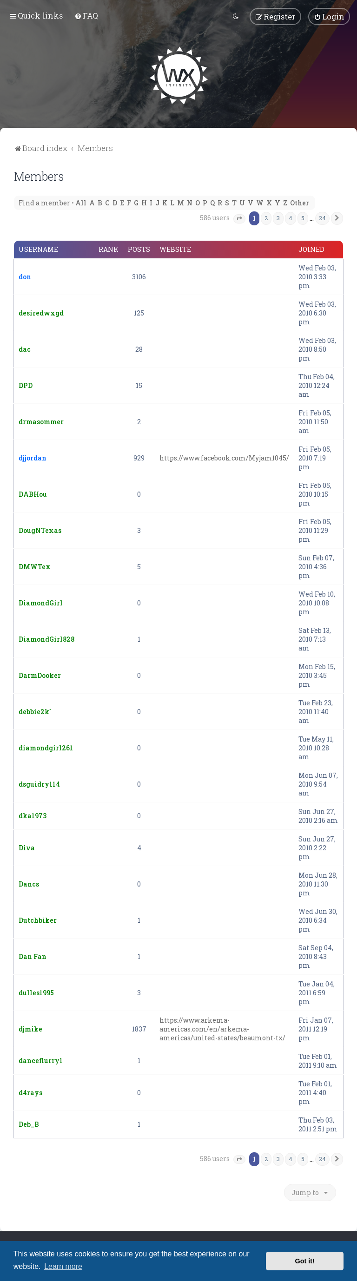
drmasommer (41, 420)
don (25, 275)
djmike (30, 1028)
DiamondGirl (41, 602)
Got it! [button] (305, 1261)
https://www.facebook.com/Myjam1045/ (224, 457)
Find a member (44, 201)
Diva (27, 846)
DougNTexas (40, 529)
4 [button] (290, 217)
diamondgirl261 (46, 746)
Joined (311, 248)
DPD (26, 384)
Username (38, 248)
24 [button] (322, 217)
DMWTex (35, 565)
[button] (239, 218)
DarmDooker (40, 674)
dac (25, 348)
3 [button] (278, 217)
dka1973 (32, 814)
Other (299, 201)
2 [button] (266, 217)
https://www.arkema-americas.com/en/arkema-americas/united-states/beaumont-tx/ (222, 1028)
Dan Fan (32, 955)
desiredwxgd (41, 312)
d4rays (30, 1091)
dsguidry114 (39, 783)
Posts (139, 248)
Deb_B (29, 1123)
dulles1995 (36, 991)
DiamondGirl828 (46, 638)
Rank (109, 248)
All (80, 201)
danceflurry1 (41, 1059)
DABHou (33, 493)
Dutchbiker (38, 919)
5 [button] (302, 217)
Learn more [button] (63, 1266)
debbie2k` (35, 710)
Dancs (29, 883)
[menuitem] (86, 15)
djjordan (32, 457)
